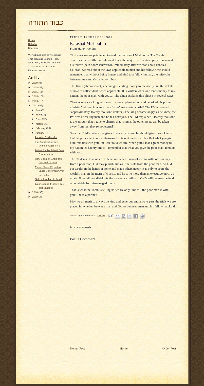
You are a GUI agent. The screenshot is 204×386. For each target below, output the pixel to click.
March (39, 123)
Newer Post (77, 348)
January (40, 132)
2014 (35, 96)
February (41, 128)
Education (33, 47)
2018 (35, 87)
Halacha (32, 44)
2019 (35, 82)
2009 (35, 196)
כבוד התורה (46, 22)
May (38, 114)
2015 (35, 91)
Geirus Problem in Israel (48, 179)
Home (31, 40)
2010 (35, 192)
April (39, 118)
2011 (35, 105)
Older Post (169, 348)
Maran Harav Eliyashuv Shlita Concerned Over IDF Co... (49, 170)
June (38, 110)
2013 (35, 100)
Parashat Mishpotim (46, 137)
